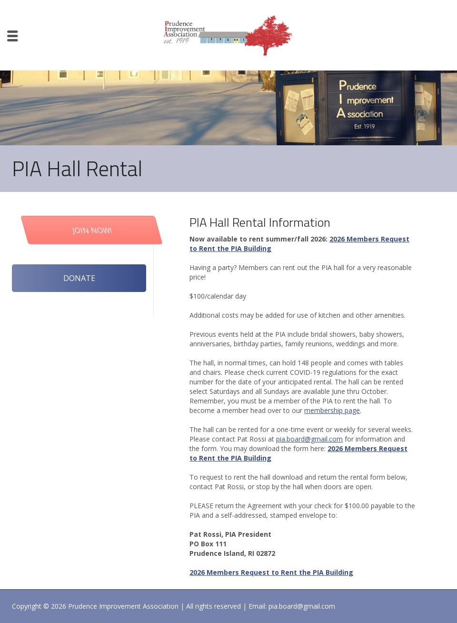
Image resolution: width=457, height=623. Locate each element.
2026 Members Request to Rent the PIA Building (271, 572)
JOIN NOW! (118, 230)
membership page (332, 410)
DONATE (79, 278)
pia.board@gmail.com (309, 438)
